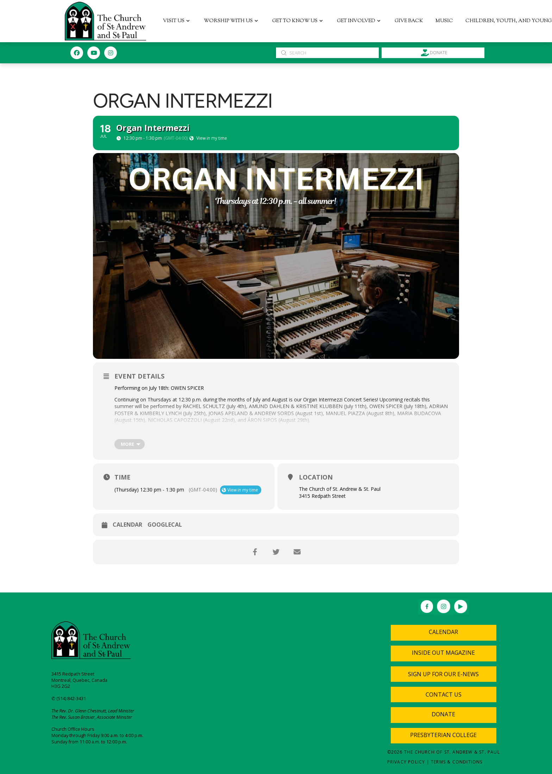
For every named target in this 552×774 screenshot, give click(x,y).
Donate (443, 714)
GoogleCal (165, 524)
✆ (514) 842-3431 (68, 698)
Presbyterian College (443, 735)
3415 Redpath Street (72, 674)
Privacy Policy (406, 762)
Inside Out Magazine (443, 652)
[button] (443, 674)
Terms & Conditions (457, 762)
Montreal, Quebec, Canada (79, 680)
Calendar (127, 524)
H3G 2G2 (60, 686)
